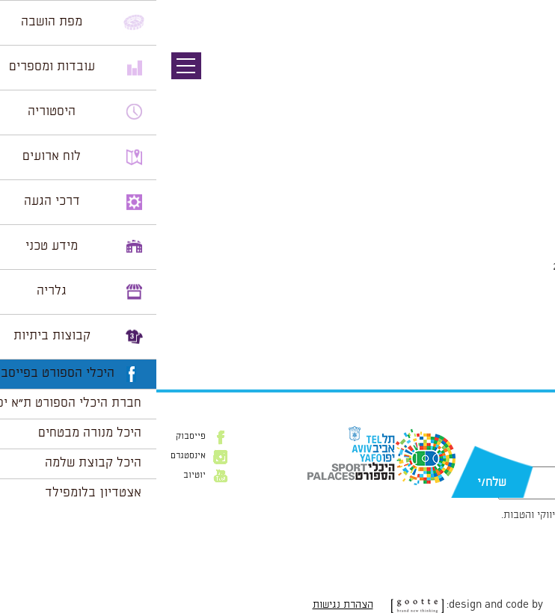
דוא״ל (530, 459)
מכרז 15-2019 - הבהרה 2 (477, 340)
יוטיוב (38, 475)
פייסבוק (34, 436)
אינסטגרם (31, 456)
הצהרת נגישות (186, 605)
